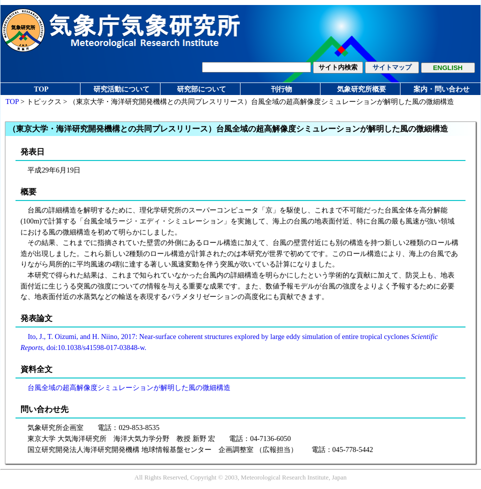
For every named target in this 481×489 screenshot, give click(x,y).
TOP (41, 89)
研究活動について (122, 89)
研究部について (201, 89)
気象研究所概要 (361, 89)
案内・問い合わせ (442, 89)
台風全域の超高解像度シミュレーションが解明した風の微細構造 (129, 388)
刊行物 (281, 89)
